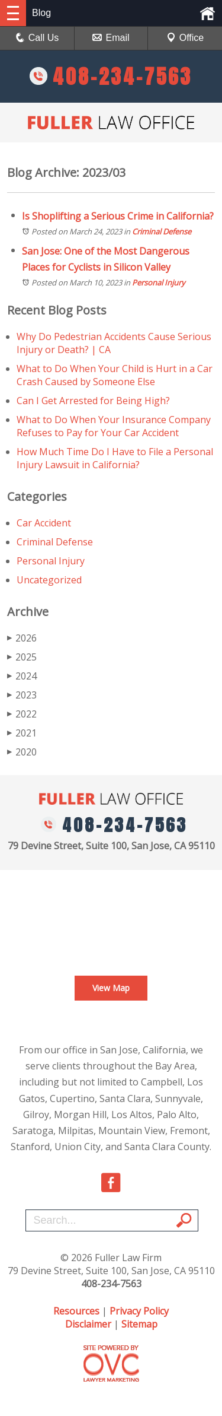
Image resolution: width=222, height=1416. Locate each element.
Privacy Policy (139, 1310)
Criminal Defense (161, 231)
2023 (22, 694)
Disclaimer (88, 1324)
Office (185, 38)
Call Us (37, 38)
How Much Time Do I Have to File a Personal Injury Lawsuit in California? (115, 458)
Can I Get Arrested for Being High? (93, 400)
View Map (111, 987)
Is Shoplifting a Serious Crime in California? (118, 216)
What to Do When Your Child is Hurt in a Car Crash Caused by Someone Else (115, 375)
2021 (22, 732)
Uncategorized (49, 579)
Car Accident (44, 522)
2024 (22, 675)
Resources (76, 1310)
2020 (22, 751)
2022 (22, 713)
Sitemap (139, 1324)
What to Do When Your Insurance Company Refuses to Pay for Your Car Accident (114, 426)
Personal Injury (158, 282)
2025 (22, 656)
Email (110, 38)
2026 (22, 637)
